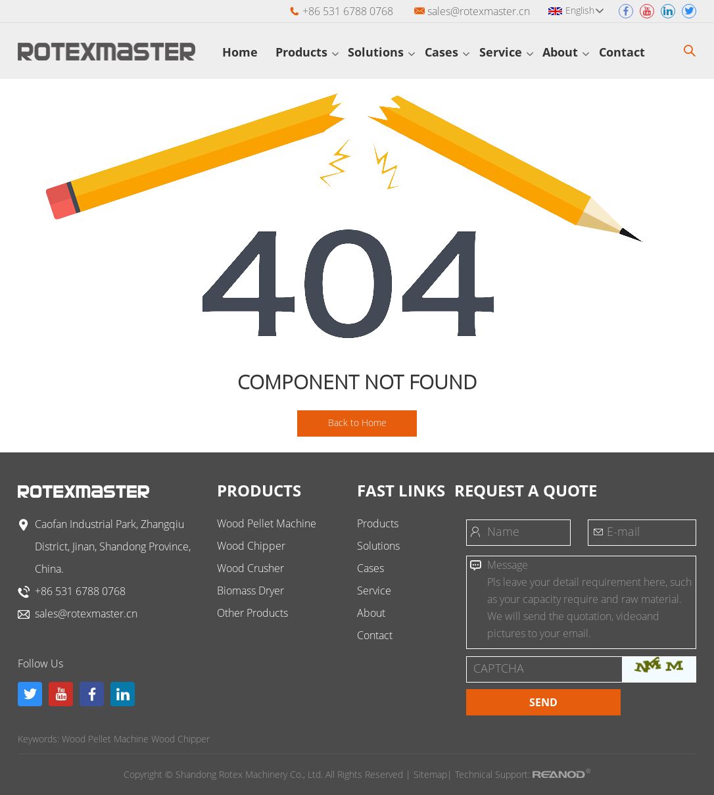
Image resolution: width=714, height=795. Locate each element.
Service (506, 52)
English (584, 10)
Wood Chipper (251, 546)
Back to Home (357, 422)
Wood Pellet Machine (266, 523)
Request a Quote (525, 490)
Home (244, 52)
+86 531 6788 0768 (80, 591)
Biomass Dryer (250, 590)
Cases (447, 52)
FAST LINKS (401, 490)
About (565, 52)
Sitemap (430, 774)
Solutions (381, 52)
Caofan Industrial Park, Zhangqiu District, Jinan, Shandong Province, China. (113, 546)
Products (307, 52)
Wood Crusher (250, 568)
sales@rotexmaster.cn (478, 11)
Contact (627, 52)
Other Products (252, 613)
